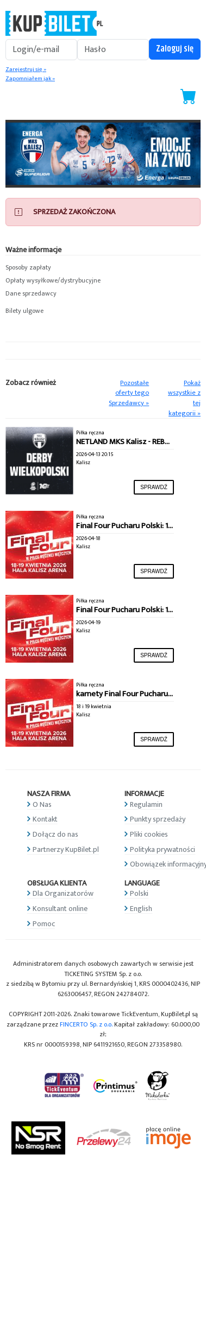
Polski (139, 893)
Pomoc (44, 924)
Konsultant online (60, 908)
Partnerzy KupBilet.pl (66, 849)
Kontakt (45, 819)
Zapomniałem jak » (30, 79)
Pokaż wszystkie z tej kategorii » (184, 398)
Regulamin (146, 804)
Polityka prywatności (162, 849)
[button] (103, 268)
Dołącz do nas (55, 834)
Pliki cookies (149, 834)
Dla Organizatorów (63, 893)
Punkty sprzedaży (157, 819)
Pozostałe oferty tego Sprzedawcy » (129, 393)
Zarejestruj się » (25, 69)
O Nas (42, 804)
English (141, 908)
